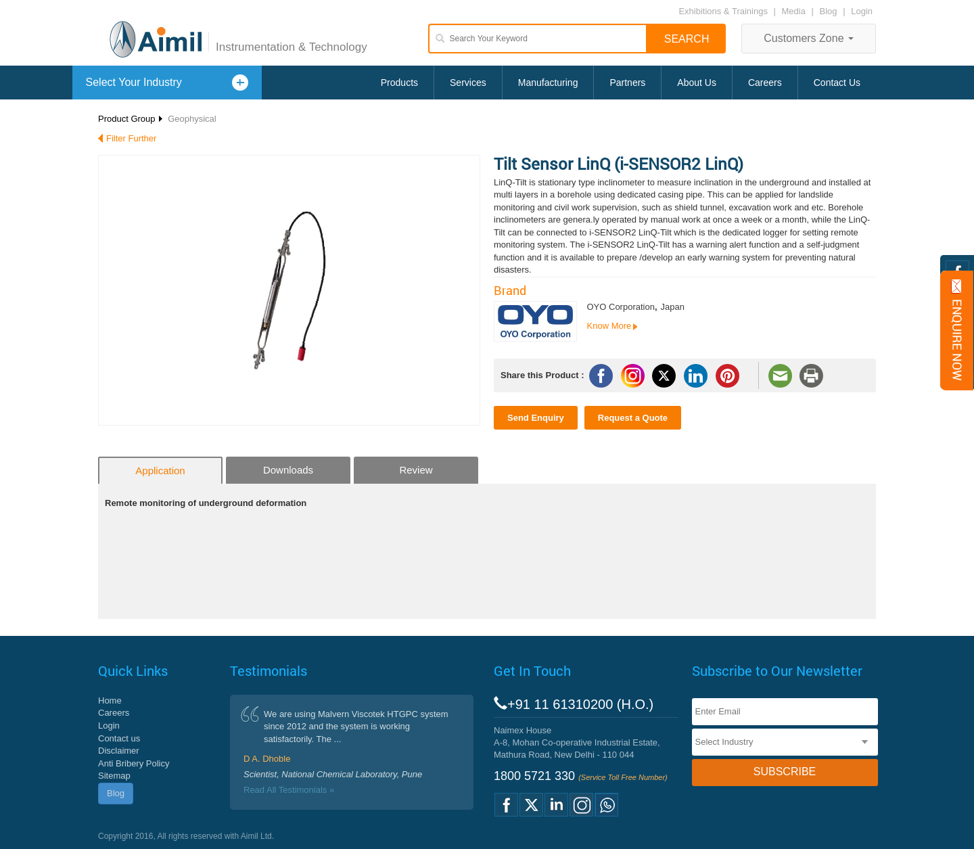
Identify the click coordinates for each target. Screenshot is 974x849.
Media (795, 11)
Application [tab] (160, 470)
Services (468, 82)
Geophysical (192, 119)
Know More (609, 326)
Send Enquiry (535, 418)
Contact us (119, 738)
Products (399, 82)
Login (862, 11)
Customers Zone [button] (809, 38)
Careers (765, 82)
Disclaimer (118, 750)
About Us (696, 82)
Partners (627, 82)
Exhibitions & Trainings (723, 11)
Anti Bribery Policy (133, 763)
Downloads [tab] (288, 470)
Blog (828, 11)
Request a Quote (633, 418)
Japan (673, 307)
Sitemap (114, 776)
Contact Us (837, 82)
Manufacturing (548, 82)
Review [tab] (415, 470)
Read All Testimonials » (289, 790)
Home (110, 700)
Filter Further (131, 138)
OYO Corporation (621, 307)
